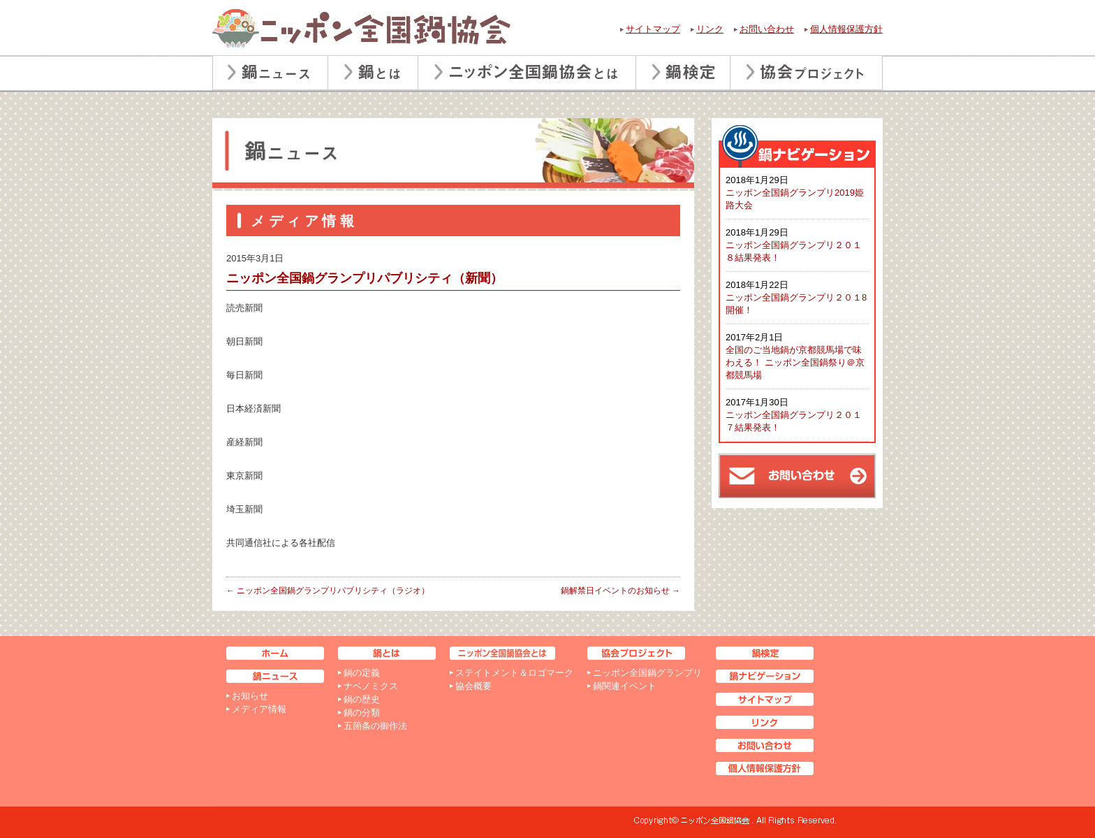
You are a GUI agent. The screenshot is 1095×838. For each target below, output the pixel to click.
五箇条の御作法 (375, 726)
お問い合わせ (767, 29)
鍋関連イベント (624, 686)
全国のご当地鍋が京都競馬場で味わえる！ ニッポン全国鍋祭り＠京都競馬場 (795, 362)
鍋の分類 (362, 712)
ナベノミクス (371, 686)
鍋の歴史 (362, 699)
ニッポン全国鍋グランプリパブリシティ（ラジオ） (327, 590)
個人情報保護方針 (846, 29)
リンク (709, 29)
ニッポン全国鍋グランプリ (647, 672)
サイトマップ (653, 29)
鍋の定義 (362, 672)
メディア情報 (259, 709)
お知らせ (250, 696)
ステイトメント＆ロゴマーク (514, 672)
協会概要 (473, 686)
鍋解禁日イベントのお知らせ (620, 590)
